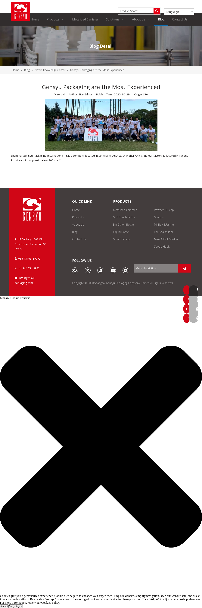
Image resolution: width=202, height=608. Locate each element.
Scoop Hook (161, 246)
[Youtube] (113, 270)
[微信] (126, 270)
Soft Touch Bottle (124, 217)
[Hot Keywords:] (157, 11)
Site (145, 94)
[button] (101, 447)
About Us (78, 224)
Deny (12, 606)
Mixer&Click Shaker (166, 239)
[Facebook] (75, 270)
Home (76, 210)
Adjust (18, 606)
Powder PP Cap (164, 210)
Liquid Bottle (121, 232)
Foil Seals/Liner (163, 232)
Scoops (159, 217)
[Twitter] (88, 270)
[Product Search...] (136, 11)
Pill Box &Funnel (164, 224)
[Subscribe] (184, 268)
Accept (4, 606)
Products (78, 217)
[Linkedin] (100, 270)
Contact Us (79, 239)
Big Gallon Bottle (123, 224)
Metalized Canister (125, 210)
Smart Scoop (121, 239)
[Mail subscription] (155, 268)
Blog (74, 232)
